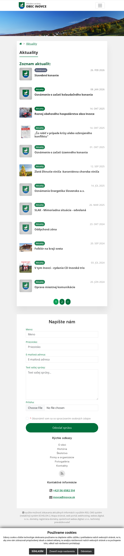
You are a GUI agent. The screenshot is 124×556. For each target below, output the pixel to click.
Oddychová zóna (46, 229)
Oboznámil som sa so (60, 418)
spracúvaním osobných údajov (73, 418)
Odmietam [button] (86, 551)
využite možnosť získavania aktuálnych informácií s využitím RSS (55, 512)
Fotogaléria (62, 461)
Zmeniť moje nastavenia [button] (62, 551)
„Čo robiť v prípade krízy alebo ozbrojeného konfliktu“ (63, 134)
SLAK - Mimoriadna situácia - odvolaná (60, 210)
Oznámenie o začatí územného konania (61, 152)
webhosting (84, 515)
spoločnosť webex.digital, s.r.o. (74, 519)
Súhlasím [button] (37, 551)
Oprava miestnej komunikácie (55, 287)
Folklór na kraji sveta (49, 248)
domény (34, 519)
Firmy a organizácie (62, 457)
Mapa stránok (58, 515)
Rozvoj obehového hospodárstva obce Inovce (64, 114)
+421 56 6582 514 (64, 490)
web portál (71, 515)
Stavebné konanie (47, 75)
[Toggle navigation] (100, 5)
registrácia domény (48, 519)
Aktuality (31, 44)
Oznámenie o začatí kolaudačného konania (64, 94)
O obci (62, 444)
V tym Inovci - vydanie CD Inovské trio (60, 268)
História (62, 449)
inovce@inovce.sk (64, 497)
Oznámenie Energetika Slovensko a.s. (60, 191)
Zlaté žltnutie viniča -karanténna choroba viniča (67, 171)
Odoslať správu (62, 428)
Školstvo (62, 453)
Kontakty (62, 465)
